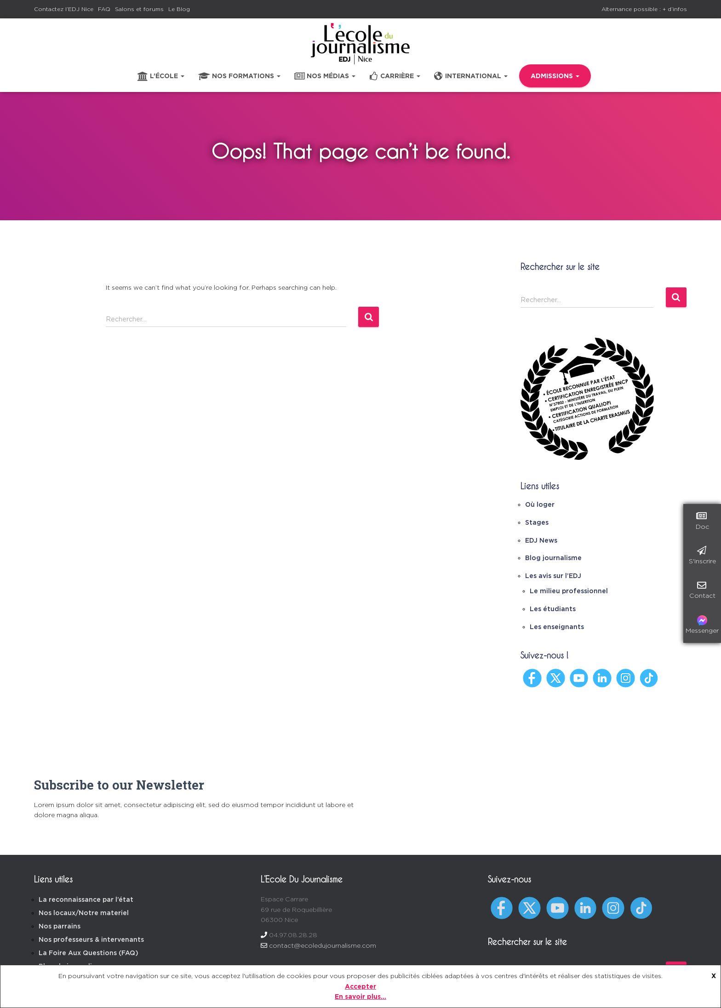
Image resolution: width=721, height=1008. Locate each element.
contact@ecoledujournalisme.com (322, 945)
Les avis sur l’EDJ (553, 575)
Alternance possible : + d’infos (644, 9)
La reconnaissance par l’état (86, 899)
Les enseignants (557, 626)
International (471, 76)
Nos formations (239, 76)
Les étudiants (553, 609)
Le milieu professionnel (569, 591)
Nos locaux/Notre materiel (84, 912)
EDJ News (541, 540)
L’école (160, 76)
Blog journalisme (553, 557)
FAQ (104, 9)
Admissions (555, 76)
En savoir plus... (360, 996)
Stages (537, 522)
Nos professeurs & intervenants (91, 939)
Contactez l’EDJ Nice (63, 9)
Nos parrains (59, 926)
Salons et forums (139, 9)
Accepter (360, 986)
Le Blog (179, 9)
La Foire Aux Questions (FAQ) (88, 952)
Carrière (394, 76)
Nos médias (324, 76)
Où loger (540, 504)
